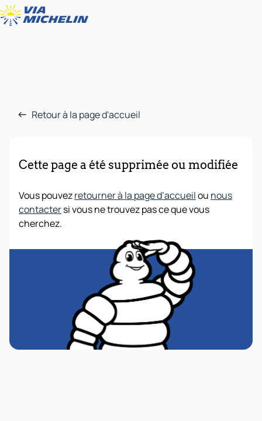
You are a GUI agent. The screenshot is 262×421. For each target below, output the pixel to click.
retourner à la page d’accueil (135, 195)
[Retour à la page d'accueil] (47, 15)
